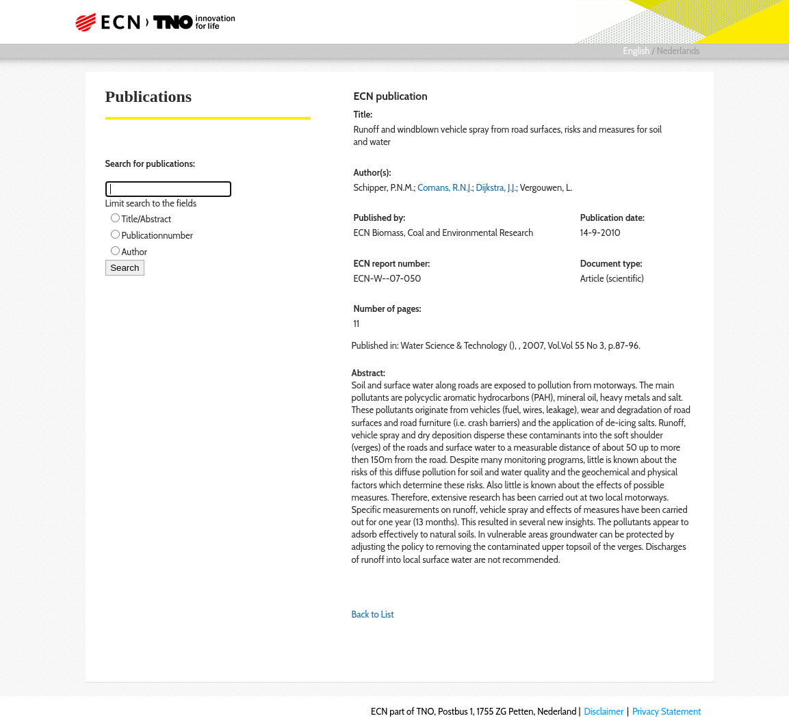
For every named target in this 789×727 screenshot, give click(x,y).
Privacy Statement (666, 711)
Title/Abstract (147, 218)
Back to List (373, 614)
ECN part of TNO (158, 22)
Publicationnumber (157, 235)
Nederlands (678, 50)
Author (134, 251)
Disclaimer (603, 711)
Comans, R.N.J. (444, 187)
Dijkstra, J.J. (496, 187)
